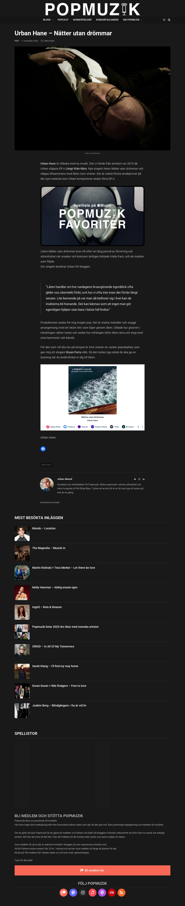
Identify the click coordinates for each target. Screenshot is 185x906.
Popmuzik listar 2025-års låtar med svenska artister (65, 626)
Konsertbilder (82, 19)
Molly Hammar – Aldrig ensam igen (54, 587)
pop (17, 41)
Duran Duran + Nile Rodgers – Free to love (59, 685)
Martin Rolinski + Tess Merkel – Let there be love (63, 567)
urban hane (46, 465)
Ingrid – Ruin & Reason (47, 607)
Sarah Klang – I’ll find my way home (55, 666)
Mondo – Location (44, 528)
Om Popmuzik (131, 19)
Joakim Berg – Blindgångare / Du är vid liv (59, 705)
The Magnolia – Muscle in (48, 548)
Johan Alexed (64, 479)
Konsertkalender (107, 19)
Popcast (63, 19)
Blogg (47, 19)
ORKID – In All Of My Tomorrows (53, 646)
